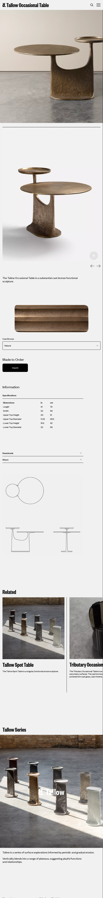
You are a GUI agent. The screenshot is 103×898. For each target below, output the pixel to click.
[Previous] (90, 266)
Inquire (15, 367)
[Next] (97, 266)
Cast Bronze (8, 339)
